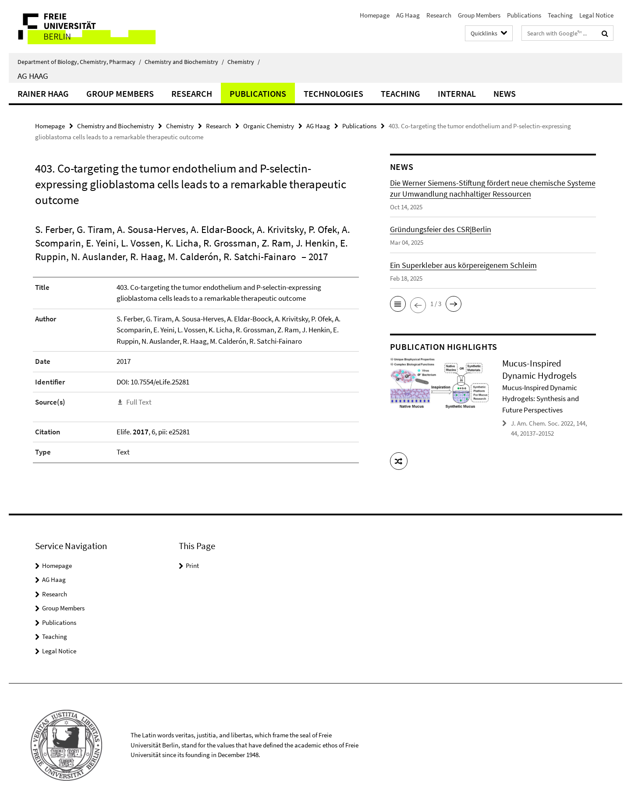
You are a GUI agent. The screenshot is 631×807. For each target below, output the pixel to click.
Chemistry (243, 62)
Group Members (479, 15)
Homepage (375, 15)
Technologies (333, 93)
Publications (524, 15)
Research (438, 15)
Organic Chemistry (268, 126)
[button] (398, 304)
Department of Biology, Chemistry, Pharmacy (79, 62)
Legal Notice (596, 15)
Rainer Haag (43, 93)
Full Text (139, 402)
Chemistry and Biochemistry (184, 62)
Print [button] (192, 565)
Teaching (560, 15)
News (504, 93)
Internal (457, 93)
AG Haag (408, 15)
